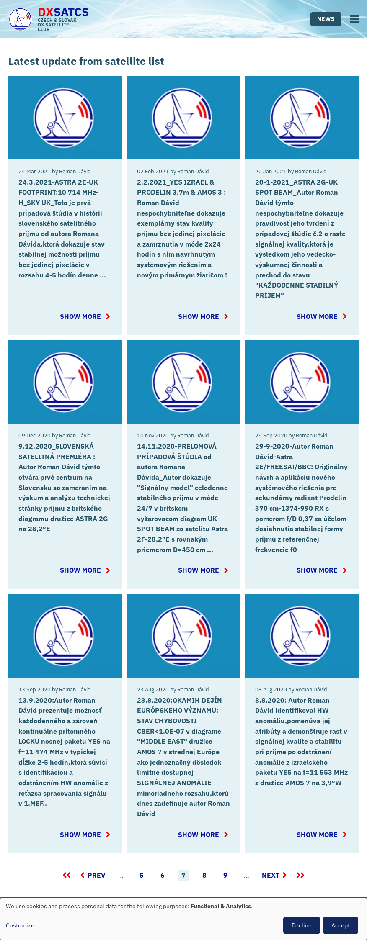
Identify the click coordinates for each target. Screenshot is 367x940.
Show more (84, 313)
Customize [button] (20, 925)
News (326, 19)
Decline (302, 925)
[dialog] (183, 919)
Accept (340, 925)
